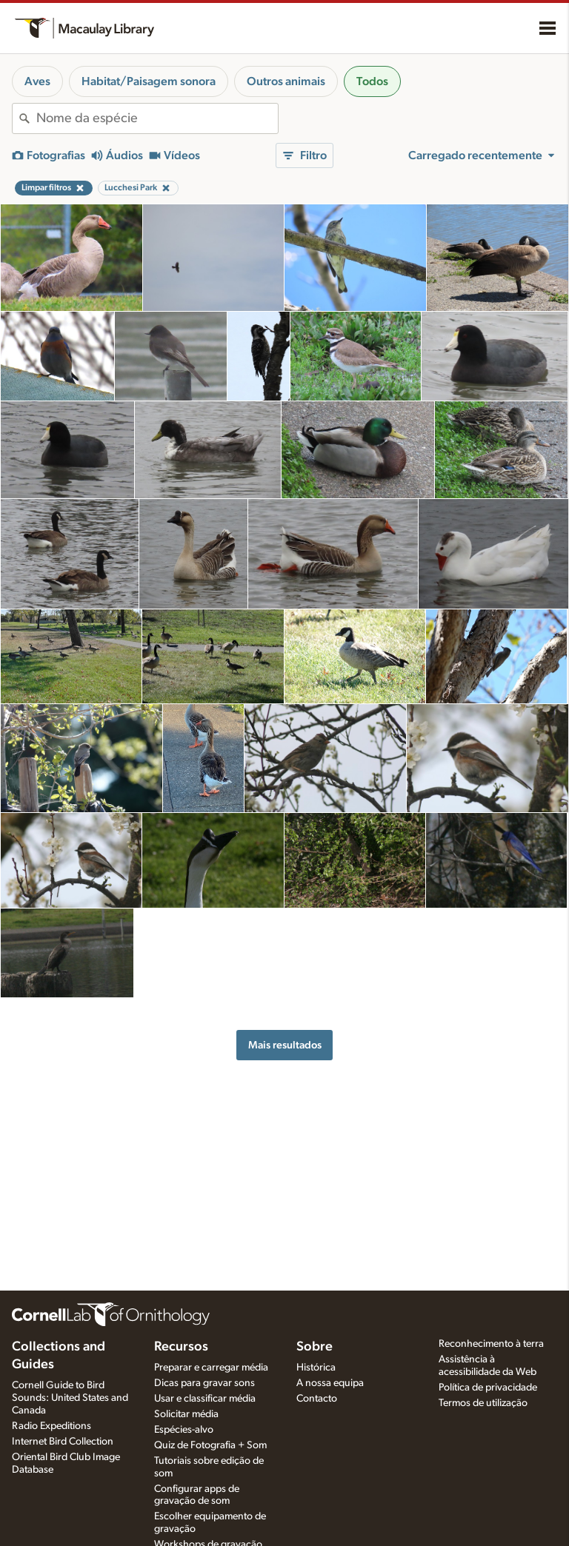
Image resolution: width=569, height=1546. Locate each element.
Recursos (181, 1346)
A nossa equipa (330, 1383)
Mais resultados (285, 1045)
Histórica (316, 1367)
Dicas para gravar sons (204, 1383)
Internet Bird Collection (62, 1441)
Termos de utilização (483, 1403)
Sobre (314, 1346)
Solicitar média (186, 1414)
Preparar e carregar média (211, 1367)
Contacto (316, 1398)
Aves (37, 81)
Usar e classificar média (205, 1398)
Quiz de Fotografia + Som (210, 1445)
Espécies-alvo (183, 1430)
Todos (372, 81)
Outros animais (286, 81)
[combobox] (157, 118)
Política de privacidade (488, 1387)
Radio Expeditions (51, 1426)
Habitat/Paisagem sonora (148, 81)
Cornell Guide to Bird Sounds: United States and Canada (70, 1398)
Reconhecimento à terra (491, 1344)
